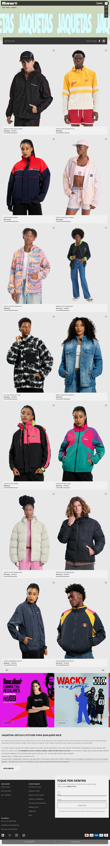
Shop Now (7, 723)
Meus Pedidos (6, 791)
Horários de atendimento (10, 825)
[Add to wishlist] (54, 51)
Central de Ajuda (35, 787)
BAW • (3, 7)
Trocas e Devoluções (36, 795)
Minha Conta (5, 787)
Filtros (28, 841)
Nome (58, 792)
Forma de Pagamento (36, 799)
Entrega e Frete (34, 791)
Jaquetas (13, 7)
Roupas (8, 7)
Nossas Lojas (33, 807)
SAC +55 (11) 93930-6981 (8, 821)
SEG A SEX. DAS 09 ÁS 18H (9, 829)
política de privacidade (99, 811)
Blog (30, 815)
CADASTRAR (82, 805)
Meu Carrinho (6, 795)
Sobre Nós (32, 811)
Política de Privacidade (37, 803)
